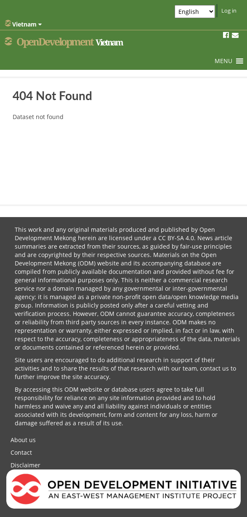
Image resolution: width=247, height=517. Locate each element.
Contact (21, 452)
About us (23, 440)
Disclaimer (25, 465)
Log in (228, 10)
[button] (223, 61)
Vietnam (23, 24)
